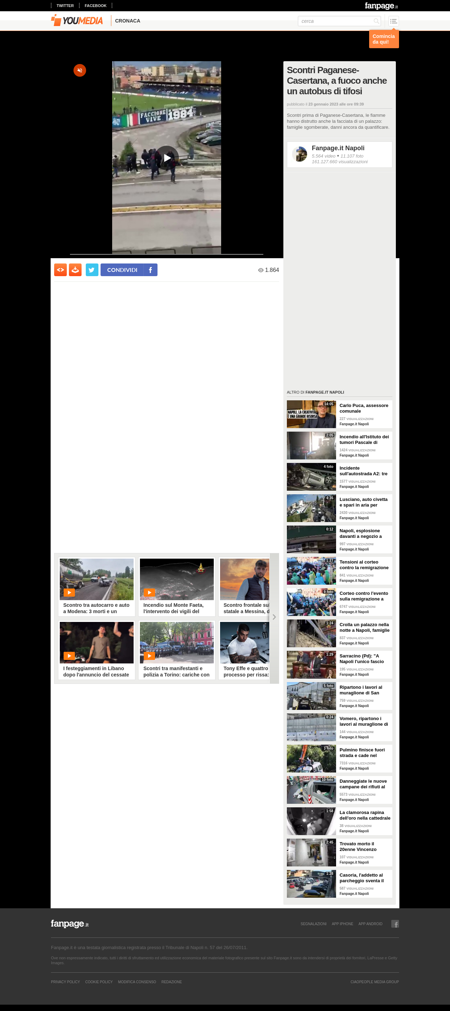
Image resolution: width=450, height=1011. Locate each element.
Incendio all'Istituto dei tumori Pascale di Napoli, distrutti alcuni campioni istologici (364, 439)
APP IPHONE (342, 924)
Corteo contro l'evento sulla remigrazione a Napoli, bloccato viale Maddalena (364, 596)
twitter (65, 6)
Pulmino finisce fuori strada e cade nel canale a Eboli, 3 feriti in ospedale (363, 752)
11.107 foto (352, 156)
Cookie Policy (98, 982)
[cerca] (339, 21)
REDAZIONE (171, 982)
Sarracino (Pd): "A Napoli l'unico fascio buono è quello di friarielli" (362, 659)
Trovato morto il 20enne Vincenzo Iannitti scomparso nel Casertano (364, 846)
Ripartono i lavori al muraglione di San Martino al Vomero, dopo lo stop (361, 690)
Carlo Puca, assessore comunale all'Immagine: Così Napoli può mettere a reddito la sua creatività (364, 408)
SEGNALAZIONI (314, 924)
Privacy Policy (65, 982)
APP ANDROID (370, 924)
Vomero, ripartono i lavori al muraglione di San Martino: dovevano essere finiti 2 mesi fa (365, 721)
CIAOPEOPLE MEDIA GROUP (375, 982)
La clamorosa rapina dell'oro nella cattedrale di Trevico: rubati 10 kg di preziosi (365, 815)
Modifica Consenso (137, 982)
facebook (96, 6)
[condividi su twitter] (92, 269)
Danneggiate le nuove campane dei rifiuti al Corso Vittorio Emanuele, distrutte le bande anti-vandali (363, 784)
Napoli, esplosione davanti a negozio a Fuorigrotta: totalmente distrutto (365, 533)
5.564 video (323, 156)
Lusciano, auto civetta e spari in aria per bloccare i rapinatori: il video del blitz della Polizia (364, 502)
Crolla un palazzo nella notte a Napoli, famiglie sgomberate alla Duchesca (365, 627)
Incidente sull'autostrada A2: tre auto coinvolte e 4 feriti (365, 471)
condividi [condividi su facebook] (122, 269)
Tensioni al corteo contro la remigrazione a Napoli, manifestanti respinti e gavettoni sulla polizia (364, 565)
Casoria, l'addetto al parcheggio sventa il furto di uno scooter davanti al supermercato (362, 878)
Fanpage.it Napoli (338, 148)
